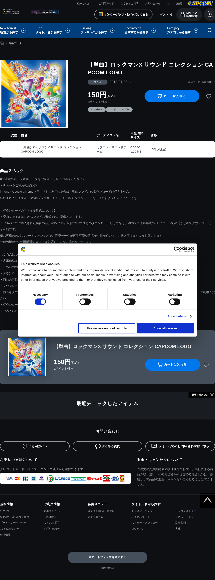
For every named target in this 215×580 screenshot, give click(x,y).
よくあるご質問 (129, 3)
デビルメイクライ (185, 516)
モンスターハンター (143, 510)
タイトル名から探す (53, 30)
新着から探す (15, 30)
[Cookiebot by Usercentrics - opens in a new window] (176, 249)
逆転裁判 (180, 522)
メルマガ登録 (174, 3)
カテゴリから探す (182, 30)
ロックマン (138, 528)
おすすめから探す (141, 30)
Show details (177, 316)
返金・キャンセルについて (159, 460)
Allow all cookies (165, 328)
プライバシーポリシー (13, 522)
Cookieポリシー (9, 528)
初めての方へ (84, 3)
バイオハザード (140, 516)
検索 (209, 30)
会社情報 (5, 534)
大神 (178, 528)
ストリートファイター (144, 522)
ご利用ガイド (106, 3)
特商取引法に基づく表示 (14, 516)
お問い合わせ (152, 3)
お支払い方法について (19, 460)
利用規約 (5, 510)
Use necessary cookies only (107, 328)
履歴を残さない (200, 394)
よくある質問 (52, 522)
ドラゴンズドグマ (185, 510)
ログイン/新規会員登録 (101, 510)
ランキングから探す (98, 30)
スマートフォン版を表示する (107, 557)
